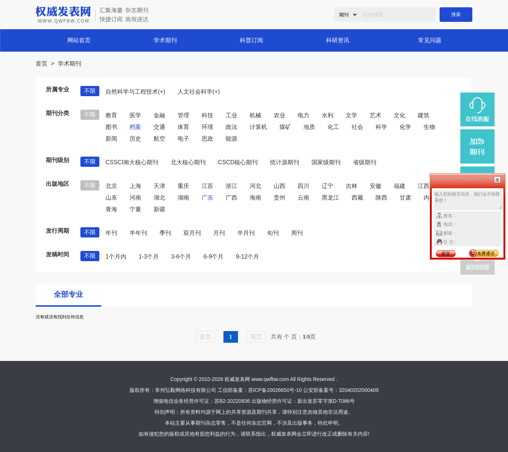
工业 (231, 115)
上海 (135, 186)
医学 (135, 115)
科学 (381, 127)
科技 (207, 115)
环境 (207, 127)
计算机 (258, 127)
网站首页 (79, 40)
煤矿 (285, 127)
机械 (255, 115)
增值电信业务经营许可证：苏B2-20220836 (201, 401)
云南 (303, 197)
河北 (255, 186)
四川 (303, 186)
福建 (399, 186)
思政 (207, 138)
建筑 (423, 115)
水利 (327, 115)
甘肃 (405, 197)
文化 (399, 115)
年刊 (111, 233)
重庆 (183, 186)
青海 (111, 209)
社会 (357, 127)
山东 (111, 197)
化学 (405, 127)
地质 (309, 127)
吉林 (351, 186)
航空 (159, 138)
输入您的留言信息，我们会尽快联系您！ (468, 200)
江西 (423, 186)
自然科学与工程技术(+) (135, 92)
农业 (279, 115)
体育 (183, 127)
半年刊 (138, 233)
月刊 (219, 233)
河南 (135, 197)
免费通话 (486, 253)
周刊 (297, 233)
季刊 (165, 233)
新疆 (159, 209)
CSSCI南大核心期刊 (132, 162)
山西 (279, 186)
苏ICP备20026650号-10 (275, 390)
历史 (135, 138)
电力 (303, 115)
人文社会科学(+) (199, 92)
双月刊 (192, 233)
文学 (351, 115)
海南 (255, 197)
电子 (183, 138)
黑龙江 (330, 197)
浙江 (231, 186)
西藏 (357, 197)
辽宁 (327, 186)
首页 (41, 63)
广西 (231, 197)
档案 (135, 127)
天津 (159, 186)
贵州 (279, 197)
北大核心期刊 (188, 162)
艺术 (375, 115)
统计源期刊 (284, 162)
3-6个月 (181, 256)
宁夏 (135, 209)
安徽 (375, 186)
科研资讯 (337, 40)
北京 (111, 186)
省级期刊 (364, 162)
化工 (333, 127)
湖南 (183, 197)
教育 (111, 115)
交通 (159, 127)
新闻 (111, 138)
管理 (183, 115)
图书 (111, 127)
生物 (429, 127)
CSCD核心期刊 (238, 162)
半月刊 (246, 233)
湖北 (159, 197)
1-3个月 (149, 256)
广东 (207, 197)
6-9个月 (213, 256)
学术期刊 (165, 40)
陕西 (381, 197)
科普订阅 (251, 40)
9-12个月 (247, 256)
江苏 (207, 186)
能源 (231, 138)
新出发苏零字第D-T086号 (326, 401)
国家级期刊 (326, 162)
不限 (90, 91)
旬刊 (273, 233)
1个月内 (116, 256)
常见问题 (429, 40)
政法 (231, 127)
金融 (159, 115)
